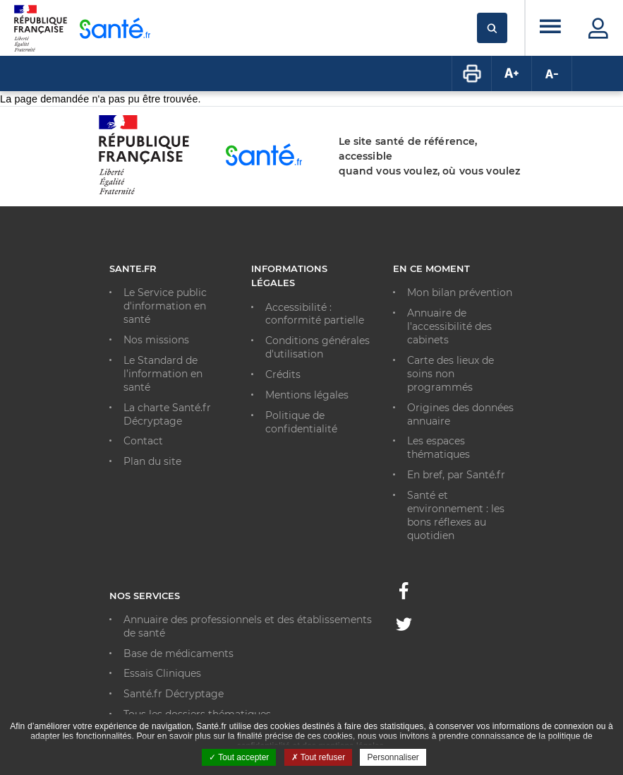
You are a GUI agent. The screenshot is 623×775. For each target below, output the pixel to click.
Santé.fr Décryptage (173, 693)
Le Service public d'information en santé (165, 306)
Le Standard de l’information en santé (162, 374)
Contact (143, 440)
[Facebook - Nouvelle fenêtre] (403, 594)
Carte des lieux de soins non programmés (450, 374)
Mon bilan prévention (459, 292)
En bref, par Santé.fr (456, 474)
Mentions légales (307, 395)
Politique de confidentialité (301, 422)
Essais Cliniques (162, 673)
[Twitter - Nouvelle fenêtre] (404, 626)
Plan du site (152, 461)
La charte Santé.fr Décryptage (167, 414)
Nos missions (156, 339)
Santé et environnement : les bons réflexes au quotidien (455, 515)
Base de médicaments (178, 653)
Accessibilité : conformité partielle (314, 314)
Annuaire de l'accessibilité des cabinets (449, 326)
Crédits (283, 374)
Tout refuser (318, 757)
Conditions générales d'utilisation (317, 347)
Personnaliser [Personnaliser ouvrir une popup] (392, 757)
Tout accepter (239, 757)
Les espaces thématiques (438, 447)
